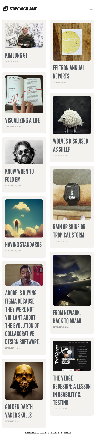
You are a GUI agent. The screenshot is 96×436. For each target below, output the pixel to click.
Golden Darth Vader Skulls (19, 411)
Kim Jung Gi (16, 55)
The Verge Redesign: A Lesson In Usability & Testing (72, 390)
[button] (91, 8)
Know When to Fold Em (19, 175)
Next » (67, 432)
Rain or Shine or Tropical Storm (69, 231)
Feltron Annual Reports (68, 72)
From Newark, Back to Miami (67, 317)
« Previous (30, 432)
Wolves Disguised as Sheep (70, 145)
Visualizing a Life (22, 120)
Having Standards (23, 244)
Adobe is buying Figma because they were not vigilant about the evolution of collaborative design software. (22, 317)
